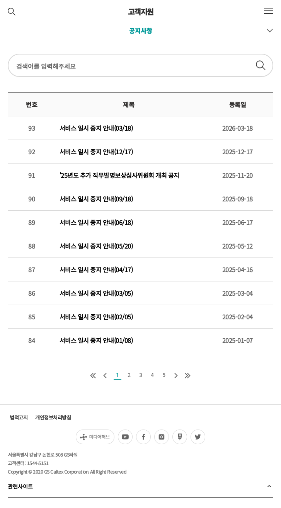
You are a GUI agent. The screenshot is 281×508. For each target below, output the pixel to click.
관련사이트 (20, 486)
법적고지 (18, 417)
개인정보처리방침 (53, 417)
